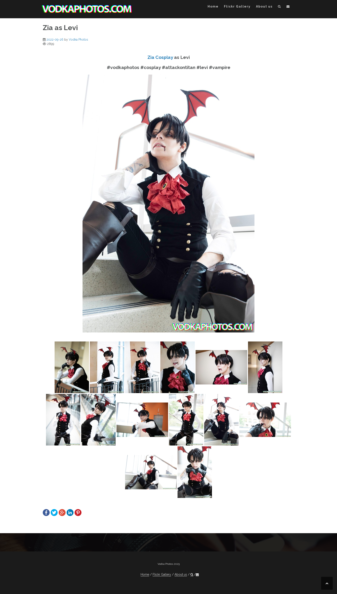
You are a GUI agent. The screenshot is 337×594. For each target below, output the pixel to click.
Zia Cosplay (160, 57)
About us (264, 6)
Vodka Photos (78, 39)
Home (213, 6)
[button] (279, 7)
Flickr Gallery (237, 6)
